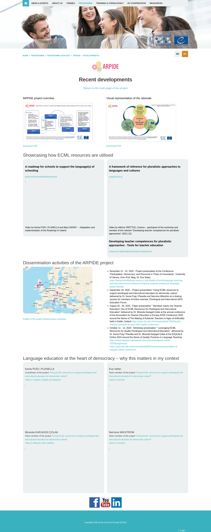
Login (182, 530)
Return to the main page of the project (105, 88)
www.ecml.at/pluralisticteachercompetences (130, 251)
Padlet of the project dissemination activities (44, 319)
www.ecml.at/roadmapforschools (41, 177)
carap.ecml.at (115, 177)
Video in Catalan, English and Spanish (43, 380)
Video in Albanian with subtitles (39, 443)
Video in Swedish (117, 443)
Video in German (117, 380)
